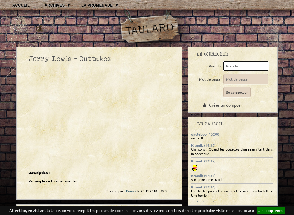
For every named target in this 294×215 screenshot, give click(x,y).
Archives (55, 5)
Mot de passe (211, 79)
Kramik (197, 145)
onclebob (199, 134)
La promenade (97, 5)
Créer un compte (222, 105)
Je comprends (270, 210)
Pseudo (216, 66)
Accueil (21, 5)
